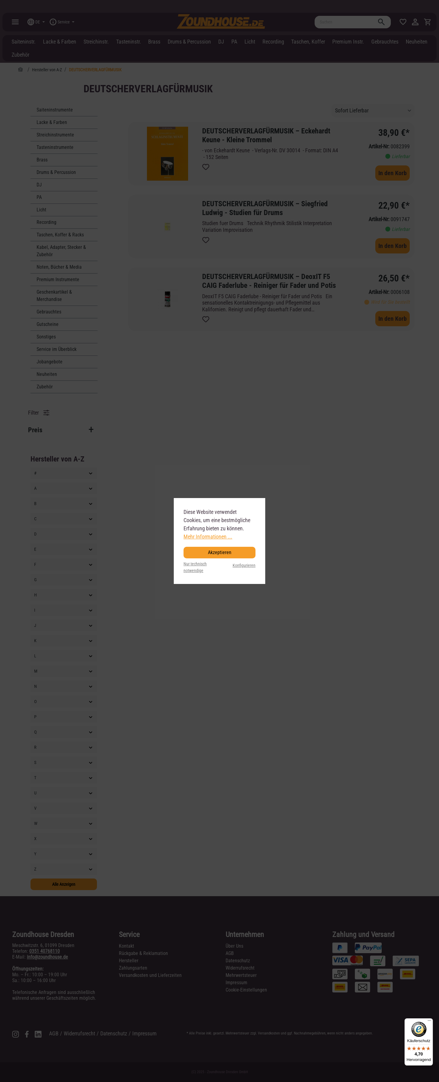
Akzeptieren (219, 552)
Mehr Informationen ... (208, 536)
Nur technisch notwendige (195, 567)
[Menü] (429, 1022)
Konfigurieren (244, 565)
